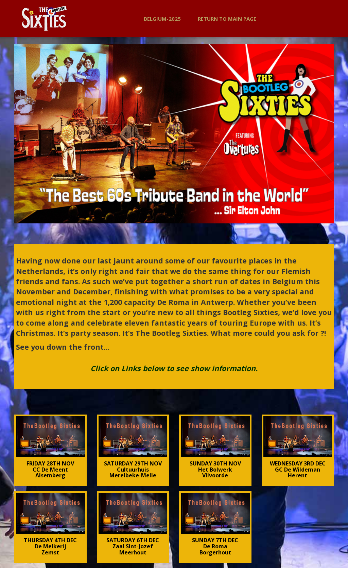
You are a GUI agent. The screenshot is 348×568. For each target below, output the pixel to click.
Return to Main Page (227, 18)
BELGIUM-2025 (162, 18)
